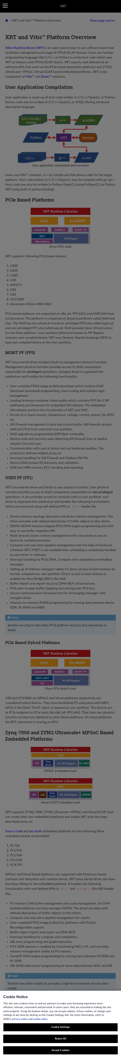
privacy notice (20, 1021)
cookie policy (40, 1021)
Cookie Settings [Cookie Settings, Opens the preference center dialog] (60, 1029)
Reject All (60, 1041)
